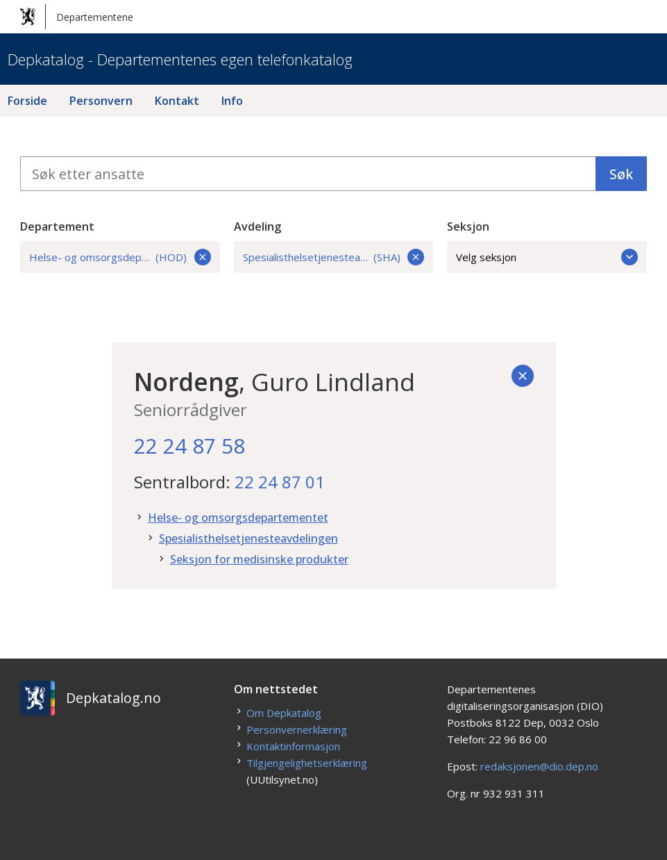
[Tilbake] (523, 376)
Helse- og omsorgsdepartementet (238, 517)
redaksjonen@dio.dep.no (539, 766)
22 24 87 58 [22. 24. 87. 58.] (189, 445)
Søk (621, 174)
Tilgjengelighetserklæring (306, 763)
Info (232, 100)
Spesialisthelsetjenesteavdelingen (248, 538)
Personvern (101, 100)
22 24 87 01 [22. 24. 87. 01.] (280, 481)
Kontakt (177, 100)
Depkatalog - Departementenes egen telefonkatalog (180, 59)
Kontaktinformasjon (293, 746)
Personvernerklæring (296, 729)
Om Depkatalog (283, 713)
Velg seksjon (547, 257)
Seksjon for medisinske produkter (259, 559)
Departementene (76, 17)
